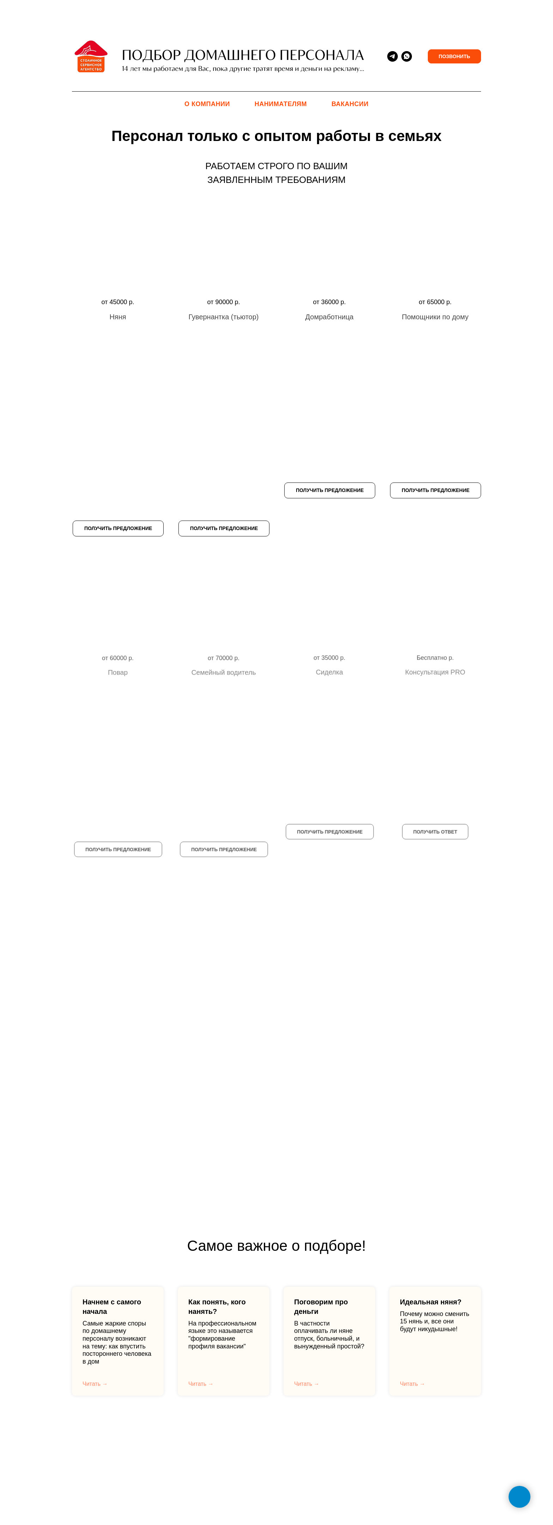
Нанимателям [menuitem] (281, 103)
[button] (118, 264)
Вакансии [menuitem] (350, 103)
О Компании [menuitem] (207, 103)
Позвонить (454, 56)
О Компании (278, 1446)
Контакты (241, 1446)
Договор (313, 1446)
